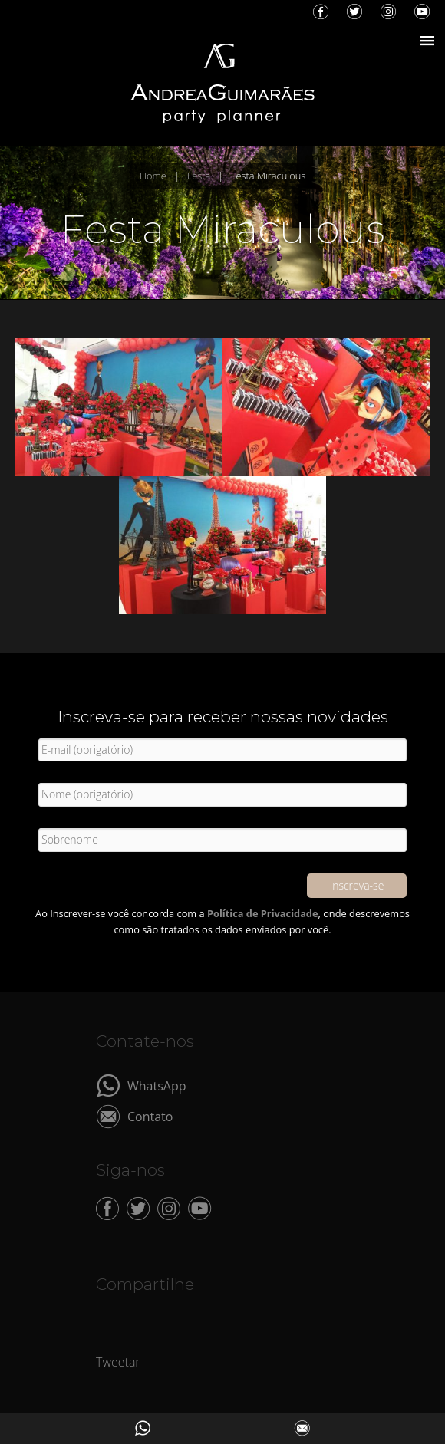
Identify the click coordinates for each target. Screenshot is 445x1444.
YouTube (422, 11)
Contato (150, 1115)
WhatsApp (156, 1084)
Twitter (354, 11)
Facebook (320, 11)
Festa (198, 176)
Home (153, 176)
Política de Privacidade (262, 913)
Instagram (388, 11)
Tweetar (118, 1362)
